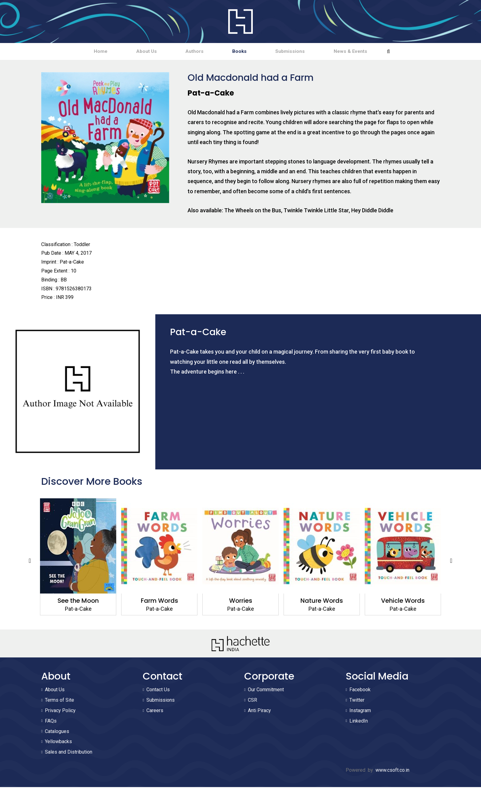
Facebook (360, 691)
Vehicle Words (403, 602)
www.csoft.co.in (392, 771)
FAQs (51, 722)
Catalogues (57, 732)
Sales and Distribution (68, 753)
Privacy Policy (60, 711)
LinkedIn (358, 722)
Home (71, 52)
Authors (188, 52)
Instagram (360, 711)
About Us (128, 52)
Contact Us (158, 691)
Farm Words (159, 602)
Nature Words (321, 602)
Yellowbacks (58, 743)
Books (245, 52)
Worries (240, 602)
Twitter (356, 701)
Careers (154, 711)
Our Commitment (266, 691)
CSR (252, 701)
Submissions (307, 52)
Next (451, 561)
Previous (29, 561)
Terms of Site (59, 701)
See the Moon (78, 602)
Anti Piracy (259, 711)
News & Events (379, 52)
